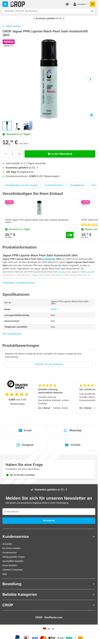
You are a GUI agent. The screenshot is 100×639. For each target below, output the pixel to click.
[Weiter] (90, 79)
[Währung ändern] (68, 4)
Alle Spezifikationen (11, 334)
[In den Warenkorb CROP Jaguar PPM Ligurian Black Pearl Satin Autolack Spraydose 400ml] (70, 235)
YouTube (72, 445)
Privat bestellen (9, 565)
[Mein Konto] (80, 4)
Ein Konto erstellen (11, 548)
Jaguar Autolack (11, 26)
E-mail (25, 430)
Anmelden (7, 544)
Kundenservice (9, 552)
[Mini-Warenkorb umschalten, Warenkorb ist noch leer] (92, 4)
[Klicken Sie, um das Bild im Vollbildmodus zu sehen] (48, 79)
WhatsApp (72, 430)
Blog (4, 574)
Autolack (62, 272)
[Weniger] (5, 154)
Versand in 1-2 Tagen (16, 134)
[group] (48, 360)
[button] (48, 536)
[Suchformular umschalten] (92, 11)
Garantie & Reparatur (12, 569)
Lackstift (90, 272)
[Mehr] (19, 154)
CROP (54, 309)
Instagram (25, 445)
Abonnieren (49, 520)
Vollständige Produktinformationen (18, 282)
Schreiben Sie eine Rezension (48, 364)
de (49, 628)
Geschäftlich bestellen (13, 561)
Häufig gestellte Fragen (13, 557)
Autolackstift (48, 259)
